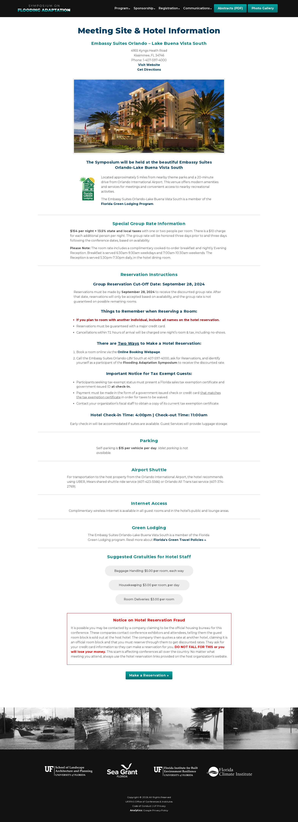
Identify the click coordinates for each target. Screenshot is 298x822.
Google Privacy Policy (155, 810)
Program (122, 8)
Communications (197, 8)
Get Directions (149, 69)
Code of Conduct (141, 806)
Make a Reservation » (149, 675)
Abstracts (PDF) (230, 8)
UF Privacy (159, 806)
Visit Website (149, 65)
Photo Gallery (263, 8)
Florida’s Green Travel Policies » (180, 540)
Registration (169, 8)
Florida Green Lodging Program (127, 204)
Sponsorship (144, 8)
